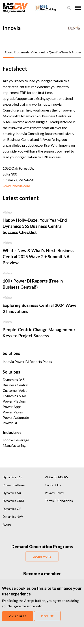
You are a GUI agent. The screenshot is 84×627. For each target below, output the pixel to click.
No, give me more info (25, 606)
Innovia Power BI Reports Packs (27, 361)
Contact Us (53, 485)
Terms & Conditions (59, 501)
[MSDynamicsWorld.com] (15, 7)
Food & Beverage (16, 440)
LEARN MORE (42, 556)
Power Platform (15, 401)
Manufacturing (14, 445)
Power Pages (13, 412)
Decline (47, 616)
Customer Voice (15, 390)
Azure (7, 524)
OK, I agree (17, 616)
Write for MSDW (56, 477)
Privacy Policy (54, 493)
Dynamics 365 (14, 379)
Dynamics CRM (13, 501)
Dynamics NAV (14, 396)
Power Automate (16, 417)
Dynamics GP (12, 509)
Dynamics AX (12, 493)
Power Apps (12, 406)
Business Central (15, 385)
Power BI (10, 423)
